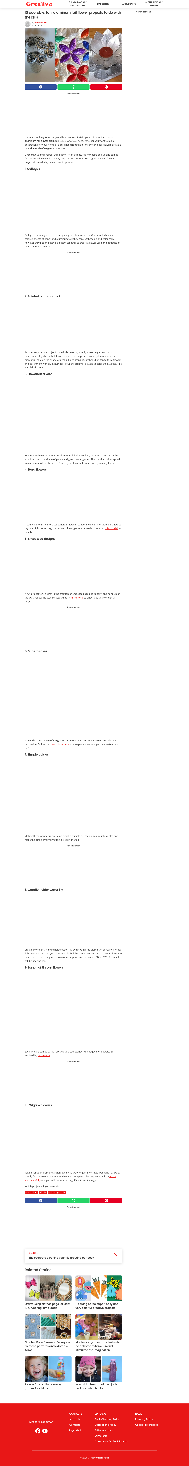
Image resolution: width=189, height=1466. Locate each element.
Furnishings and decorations (78, 4)
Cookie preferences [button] (146, 1424)
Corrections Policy (105, 1424)
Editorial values (104, 1430)
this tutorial (111, 528)
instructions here (59, 744)
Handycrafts (128, 4)
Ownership (101, 1435)
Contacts (74, 1424)
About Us (74, 1419)
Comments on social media (111, 1441)
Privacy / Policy (144, 1419)
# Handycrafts (56, 1192)
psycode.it (75, 1430)
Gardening (103, 4)
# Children (31, 1192)
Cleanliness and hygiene (154, 4)
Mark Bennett (41, 22)
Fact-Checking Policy (107, 1419)
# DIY (43, 1192)
